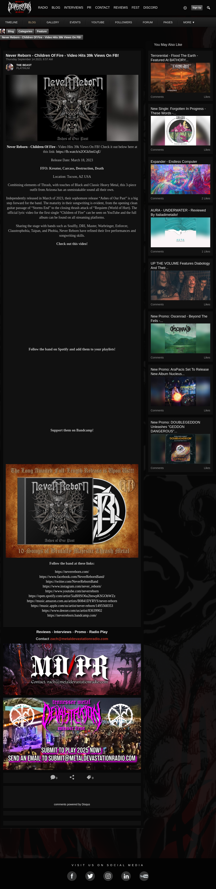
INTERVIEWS (73, 7)
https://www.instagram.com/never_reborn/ (72, 586)
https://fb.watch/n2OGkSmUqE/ (78, 152)
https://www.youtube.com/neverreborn (72, 591)
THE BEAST (24, 65)
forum (148, 22)
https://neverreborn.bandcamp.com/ (72, 615)
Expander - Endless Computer (174, 162)
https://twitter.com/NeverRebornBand (72, 581)
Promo (81, 632)
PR (89, 7)
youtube (97, 22)
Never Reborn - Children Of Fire (31, 147)
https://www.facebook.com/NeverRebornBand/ (72, 577)
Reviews (44, 632)
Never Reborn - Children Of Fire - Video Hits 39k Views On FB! (41, 37)
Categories (25, 31)
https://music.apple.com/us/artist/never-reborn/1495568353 (72, 606)
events (75, 22)
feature (42, 31)
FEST (136, 7)
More (189, 22)
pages (168, 22)
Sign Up (197, 7)
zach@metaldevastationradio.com (79, 639)
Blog (11, 31)
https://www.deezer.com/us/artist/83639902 (72, 610)
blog (32, 22)
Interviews (63, 632)
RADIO (43, 7)
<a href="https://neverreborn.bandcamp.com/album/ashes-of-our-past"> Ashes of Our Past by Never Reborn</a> (72, 447)
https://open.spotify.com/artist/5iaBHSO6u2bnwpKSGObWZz (72, 596)
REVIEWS (121, 7)
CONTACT (102, 7)
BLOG (56, 7)
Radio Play (98, 632)
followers (123, 22)
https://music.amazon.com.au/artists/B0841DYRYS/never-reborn (72, 601)
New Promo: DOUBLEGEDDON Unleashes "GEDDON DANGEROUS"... (175, 426)
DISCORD (150, 7)
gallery (53, 22)
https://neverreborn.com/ (72, 572)
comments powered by (72, 804)
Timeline (11, 22)
